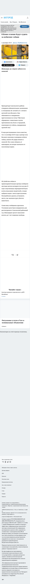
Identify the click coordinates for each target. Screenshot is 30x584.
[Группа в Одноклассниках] (5, 462)
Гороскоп (4, 476)
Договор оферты (5, 470)
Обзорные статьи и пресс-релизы (9, 467)
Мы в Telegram (13, 22)
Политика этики (5, 479)
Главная (3, 493)
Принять (24, 26)
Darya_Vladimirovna (20, 43)
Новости (4, 496)
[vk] (12, 255)
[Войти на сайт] (27, 17)
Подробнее (12, 575)
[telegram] (17, 255)
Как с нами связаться (6, 485)
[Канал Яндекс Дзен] (8, 65)
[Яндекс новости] (22, 62)
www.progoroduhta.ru (14, 502)
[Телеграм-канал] (22, 65)
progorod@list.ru (10, 514)
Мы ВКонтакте (22, 22)
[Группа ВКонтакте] (8, 62)
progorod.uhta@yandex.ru (8, 516)
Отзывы (3, 488)
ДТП (3, 473)
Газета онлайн (4, 22)
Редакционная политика (7, 482)
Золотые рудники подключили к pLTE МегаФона (15, 294)
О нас (3, 490)
